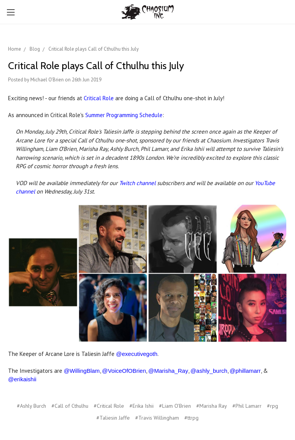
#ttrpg (191, 417)
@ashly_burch (209, 370)
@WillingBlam (82, 370)
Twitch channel (137, 183)
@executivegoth (136, 354)
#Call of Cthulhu (69, 405)
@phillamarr (245, 370)
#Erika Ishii (141, 405)
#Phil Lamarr (247, 405)
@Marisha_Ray (168, 370)
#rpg (272, 405)
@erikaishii (22, 379)
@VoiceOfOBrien (124, 370)
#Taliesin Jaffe (113, 417)
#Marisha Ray (211, 405)
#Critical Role (109, 405)
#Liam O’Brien (175, 405)
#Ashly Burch (31, 405)
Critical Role (99, 98)
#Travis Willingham (157, 417)
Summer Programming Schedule (123, 115)
